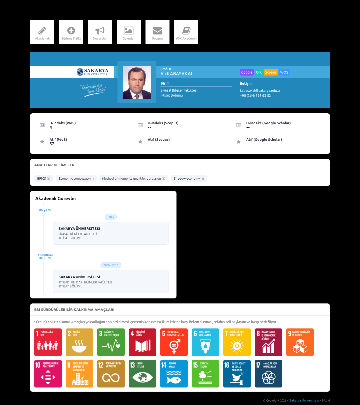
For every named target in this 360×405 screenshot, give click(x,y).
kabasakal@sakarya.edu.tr (260, 91)
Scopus (271, 73)
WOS (284, 73)
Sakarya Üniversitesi (305, 401)
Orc (259, 73)
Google (246, 73)
